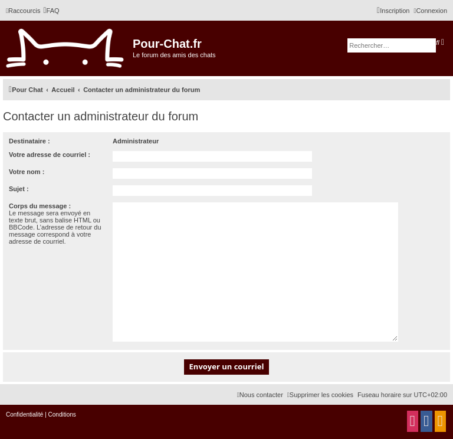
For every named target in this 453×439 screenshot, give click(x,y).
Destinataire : (29, 141)
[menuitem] (51, 11)
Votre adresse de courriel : (49, 154)
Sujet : (19, 188)
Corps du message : (40, 205)
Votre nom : (26, 171)
